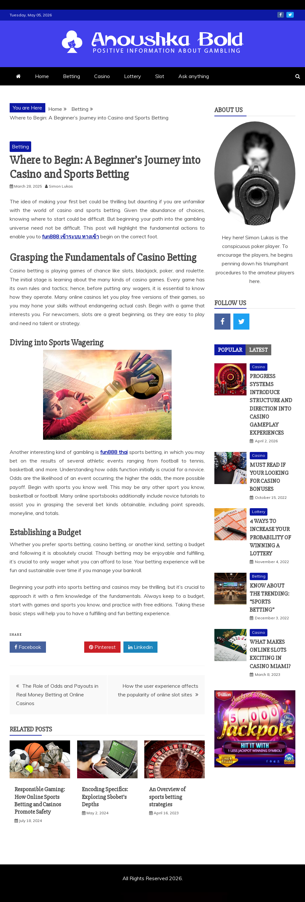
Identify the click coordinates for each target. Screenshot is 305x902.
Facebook (27, 647)
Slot (159, 76)
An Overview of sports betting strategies (167, 797)
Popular (230, 349)
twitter (290, 15)
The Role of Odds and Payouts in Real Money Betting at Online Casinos (57, 694)
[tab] (230, 349)
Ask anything (193, 76)
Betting (71, 76)
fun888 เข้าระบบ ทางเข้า (70, 236)
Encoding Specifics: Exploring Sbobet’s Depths (105, 797)
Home (42, 76)
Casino (102, 76)
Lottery (132, 76)
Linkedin (140, 647)
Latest (258, 349)
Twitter (65, 647)
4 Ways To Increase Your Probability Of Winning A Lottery (270, 537)
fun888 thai (114, 452)
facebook (280, 15)
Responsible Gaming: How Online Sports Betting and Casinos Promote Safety (39, 800)
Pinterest (102, 647)
